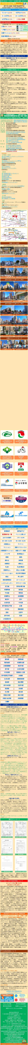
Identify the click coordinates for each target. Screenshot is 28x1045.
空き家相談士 (6, 166)
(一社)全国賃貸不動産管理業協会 (16, 139)
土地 (6, 26)
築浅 (20, 557)
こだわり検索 (20, 19)
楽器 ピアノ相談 (21, 550)
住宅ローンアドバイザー (9, 168)
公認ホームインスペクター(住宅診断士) (13, 186)
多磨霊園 (21, 596)
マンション (7, 547)
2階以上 (20, 563)
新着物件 (7, 531)
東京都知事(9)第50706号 (21, 120)
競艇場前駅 (20, 679)
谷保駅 (21, 688)
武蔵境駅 (21, 698)
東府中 (7, 599)
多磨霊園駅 (7, 666)
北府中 (21, 612)
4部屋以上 (7, 544)
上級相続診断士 (7, 175)
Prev (2, 4)
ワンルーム (7, 13)
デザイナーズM (21, 583)
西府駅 (7, 688)
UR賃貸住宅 (7, 619)
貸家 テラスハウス (21, 547)
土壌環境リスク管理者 (9, 198)
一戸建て (8, 30)
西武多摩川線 (20, 586)
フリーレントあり (7, 573)
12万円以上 (7, 19)
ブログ (10, 1)
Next (26, 4)
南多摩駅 (21, 682)
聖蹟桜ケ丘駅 (20, 672)
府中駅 (7, 669)
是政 (7, 612)
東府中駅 (21, 666)
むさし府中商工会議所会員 (15, 142)
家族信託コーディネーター (10, 182)
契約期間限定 (7, 580)
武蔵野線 (7, 589)
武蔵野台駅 (20, 662)
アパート (21, 544)
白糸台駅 (7, 679)
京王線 (7, 586)
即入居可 (21, 576)
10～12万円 (20, 16)
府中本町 (7, 615)
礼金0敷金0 (20, 567)
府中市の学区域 (7, 1006)
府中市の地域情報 (21, 1003)
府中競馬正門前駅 (7, 675)
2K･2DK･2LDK (7, 541)
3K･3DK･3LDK (21, 541)
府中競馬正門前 (7, 606)
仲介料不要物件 (21, 573)
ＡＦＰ (5, 203)
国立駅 (21, 692)
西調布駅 (21, 659)
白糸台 (7, 609)
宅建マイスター (7, 158)
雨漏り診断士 (6, 189)
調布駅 (7, 659)
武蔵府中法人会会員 (13, 141)
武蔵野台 (7, 596)
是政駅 (7, 682)
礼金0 (7, 567)
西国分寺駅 (7, 695)
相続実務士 (6, 179)
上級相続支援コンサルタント (11, 173)
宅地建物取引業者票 (11, 151)
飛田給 (21, 593)
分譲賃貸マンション (7, 550)
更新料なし (7, 570)
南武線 (21, 589)
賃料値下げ (20, 531)
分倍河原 (7, 602)
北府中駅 (21, 685)
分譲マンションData (20, 1006)
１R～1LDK (20, 537)
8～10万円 (7, 16)
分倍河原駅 (20, 669)
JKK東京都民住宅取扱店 (14, 145)
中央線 (7, 593)
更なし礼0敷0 (20, 570)
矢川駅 (7, 692)
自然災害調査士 (7, 197)
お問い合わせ (4, 1)
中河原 (21, 602)
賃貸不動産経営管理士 (9, 162)
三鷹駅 (7, 701)
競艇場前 (21, 609)
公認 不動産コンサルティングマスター (13, 156)
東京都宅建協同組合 (13, 133)
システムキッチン (7, 583)
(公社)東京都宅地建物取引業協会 (16, 132)
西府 (20, 615)
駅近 (7, 576)
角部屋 (21, 560)
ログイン (24, 1)
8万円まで (21, 13)
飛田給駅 (7, 662)
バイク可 (7, 554)
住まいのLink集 (7, 1003)
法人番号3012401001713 (14, 146)
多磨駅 (21, 675)
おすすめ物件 (7, 537)
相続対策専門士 (7, 178)
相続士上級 (6, 176)
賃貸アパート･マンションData (14, 1008)
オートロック (20, 580)
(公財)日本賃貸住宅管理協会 (15, 138)
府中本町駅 (7, 685)
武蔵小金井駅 (7, 698)
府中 (20, 599)
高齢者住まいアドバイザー (10, 206)
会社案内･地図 (17, 1)
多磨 (20, 606)
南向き (7, 560)
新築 (7, 557)
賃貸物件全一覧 (7, 534)
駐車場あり (20, 554)
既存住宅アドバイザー (9, 193)
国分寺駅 (21, 695)
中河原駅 (7, 672)
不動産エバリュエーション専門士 (12, 161)
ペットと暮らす (21, 534)
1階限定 (7, 563)
